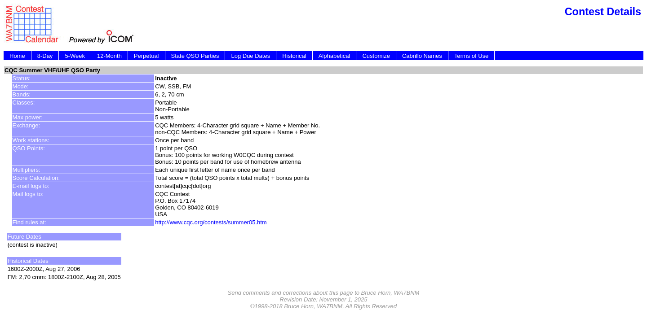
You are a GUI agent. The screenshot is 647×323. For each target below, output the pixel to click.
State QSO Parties (195, 55)
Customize (376, 55)
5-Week (75, 55)
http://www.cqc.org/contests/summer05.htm (211, 222)
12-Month (109, 55)
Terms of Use (471, 55)
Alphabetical (334, 55)
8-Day (45, 55)
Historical (294, 55)
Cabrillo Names (422, 55)
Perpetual (146, 55)
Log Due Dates (250, 55)
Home (17, 55)
